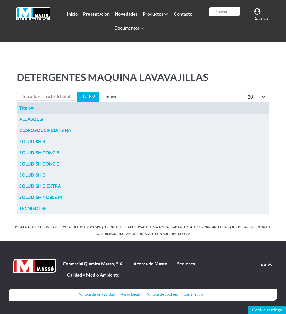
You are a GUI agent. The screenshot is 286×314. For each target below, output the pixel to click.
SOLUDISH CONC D (39, 163)
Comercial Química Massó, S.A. (93, 263)
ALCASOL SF (32, 119)
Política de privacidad (96, 294)
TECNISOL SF (33, 208)
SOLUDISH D (32, 175)
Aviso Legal (130, 294)
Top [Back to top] (266, 264)
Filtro (88, 96)
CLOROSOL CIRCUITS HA (45, 130)
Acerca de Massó (150, 263)
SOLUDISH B (32, 141)
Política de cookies (162, 294)
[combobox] (224, 11)
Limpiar (109, 96)
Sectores (186, 263)
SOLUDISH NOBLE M (40, 197)
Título (26, 108)
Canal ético (193, 294)
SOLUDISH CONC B (39, 152)
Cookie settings (267, 309)
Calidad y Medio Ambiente (93, 274)
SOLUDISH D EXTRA (40, 186)
